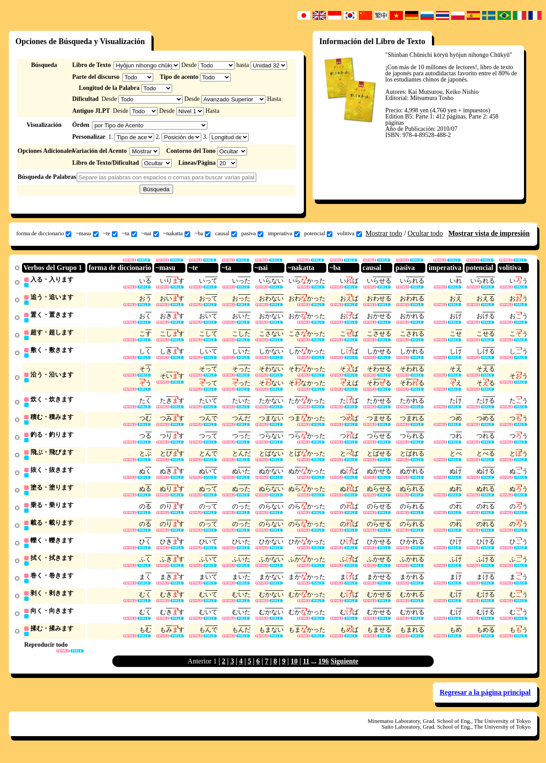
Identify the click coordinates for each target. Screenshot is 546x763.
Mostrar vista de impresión (489, 233)
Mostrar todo (383, 233)
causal (225, 233)
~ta (129, 233)
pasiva (252, 233)
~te (110, 233)
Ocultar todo (425, 233)
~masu (87, 233)
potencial (318, 233)
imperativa (284, 233)
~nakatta (177, 233)
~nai (150, 233)
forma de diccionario (43, 233)
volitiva (349, 233)
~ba (202, 233)
